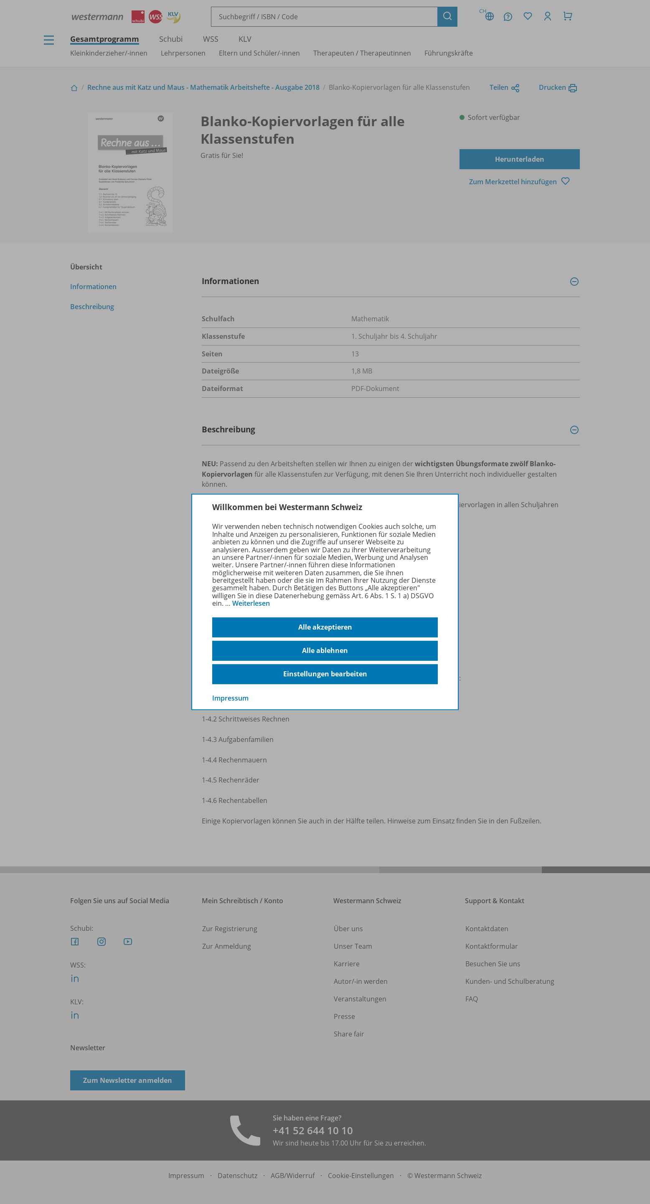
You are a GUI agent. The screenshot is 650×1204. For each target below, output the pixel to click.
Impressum (230, 697)
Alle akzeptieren (325, 627)
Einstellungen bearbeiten (325, 673)
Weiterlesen (251, 603)
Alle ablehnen (325, 650)
